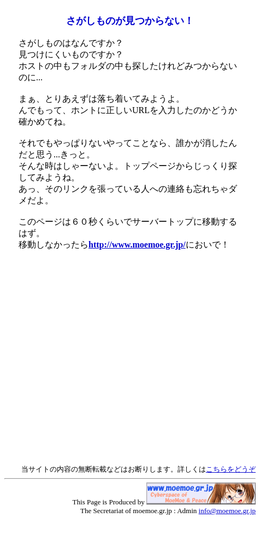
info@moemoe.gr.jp (227, 511)
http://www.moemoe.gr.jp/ (137, 244)
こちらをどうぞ (231, 469)
